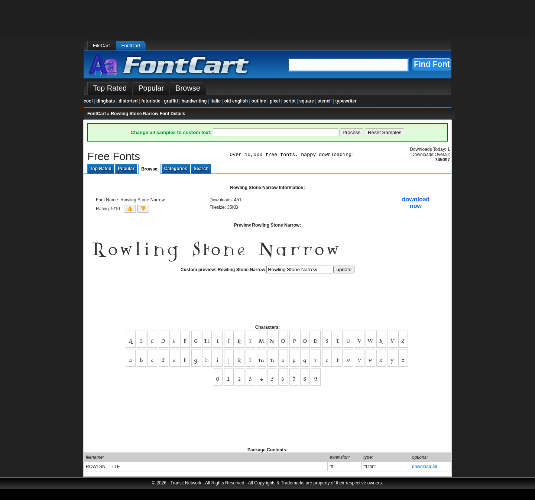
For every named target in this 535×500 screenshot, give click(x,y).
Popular (126, 168)
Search (201, 168)
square (306, 101)
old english (236, 101)
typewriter (346, 101)
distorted (128, 101)
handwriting (194, 101)
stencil (325, 101)
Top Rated (100, 168)
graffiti (171, 101)
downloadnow (416, 202)
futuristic (150, 101)
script (289, 101)
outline (259, 101)
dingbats (105, 101)
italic (215, 101)
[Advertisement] (267, 301)
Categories (175, 168)
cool (88, 101)
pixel (275, 101)
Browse (149, 169)
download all (424, 466)
